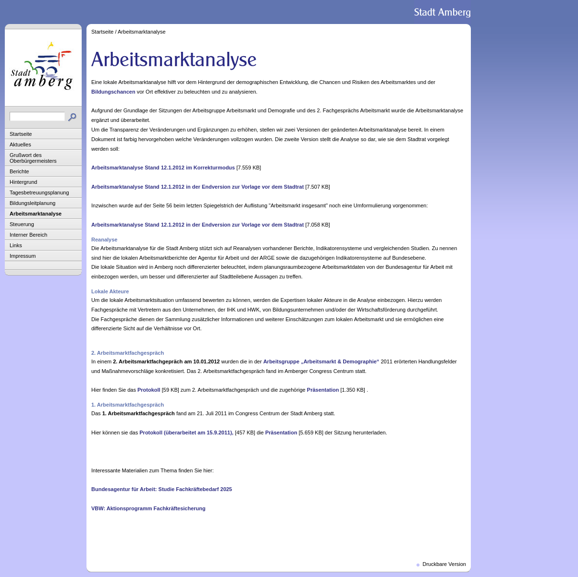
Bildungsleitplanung (32, 203)
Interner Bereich (28, 235)
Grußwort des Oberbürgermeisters (33, 158)
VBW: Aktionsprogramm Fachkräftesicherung (148, 508)
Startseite (21, 134)
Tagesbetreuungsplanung (39, 192)
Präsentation (323, 390)
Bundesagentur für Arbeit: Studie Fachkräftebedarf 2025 (161, 489)
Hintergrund (23, 182)
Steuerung (22, 224)
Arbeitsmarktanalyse (35, 213)
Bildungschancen (113, 92)
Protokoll (148, 390)
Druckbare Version (445, 564)
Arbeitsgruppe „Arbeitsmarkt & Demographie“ (321, 361)
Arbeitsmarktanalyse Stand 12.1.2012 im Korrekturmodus (163, 167)
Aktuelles (20, 144)
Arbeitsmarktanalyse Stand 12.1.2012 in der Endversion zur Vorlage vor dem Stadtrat (197, 187)
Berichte (19, 171)
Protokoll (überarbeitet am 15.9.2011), (186, 432)
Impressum (23, 256)
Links (16, 245)
